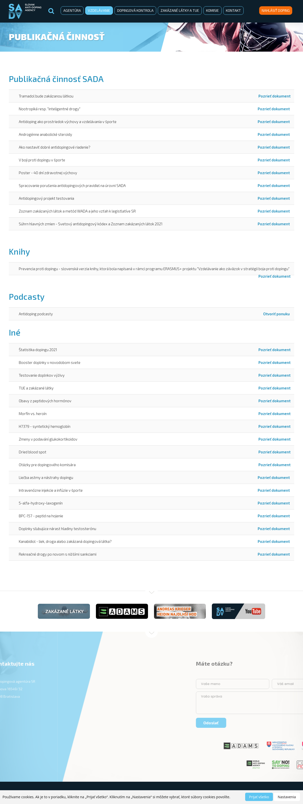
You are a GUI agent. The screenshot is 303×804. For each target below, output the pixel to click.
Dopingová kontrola (135, 10)
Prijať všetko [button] (259, 796)
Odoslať (281, 722)
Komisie (212, 10)
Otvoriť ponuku (276, 314)
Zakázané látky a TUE (180, 10)
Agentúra (72, 10)
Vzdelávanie (99, 10)
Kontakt (233, 10)
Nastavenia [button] (287, 796)
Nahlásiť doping (276, 10)
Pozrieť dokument (274, 96)
